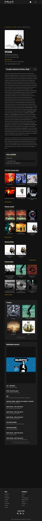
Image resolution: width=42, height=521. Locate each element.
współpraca (24, 503)
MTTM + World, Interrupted (12, 391)
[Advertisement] (21, 14)
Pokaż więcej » (8, 202)
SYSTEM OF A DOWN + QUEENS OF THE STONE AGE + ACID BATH (20, 401)
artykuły (6, 505)
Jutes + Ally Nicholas (10, 385)
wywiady (6, 507)
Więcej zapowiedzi (21, 337)
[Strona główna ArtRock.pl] (9, 2)
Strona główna (8, 27)
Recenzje (14, 27)
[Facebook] (18, 513)
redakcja (23, 494)
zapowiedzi (7, 497)
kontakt (23, 505)
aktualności (7, 494)
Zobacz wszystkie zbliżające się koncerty (21, 442)
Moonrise (13, 334)
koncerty (6, 496)
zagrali (6, 501)
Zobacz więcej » (9, 294)
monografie (7, 503)
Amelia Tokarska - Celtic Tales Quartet (14, 406)
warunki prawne (25, 497)
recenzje (6, 499)
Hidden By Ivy (29, 318)
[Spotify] (20, 513)
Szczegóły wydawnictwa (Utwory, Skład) (17, 69)
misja (23, 496)
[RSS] (23, 513)
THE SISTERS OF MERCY (11, 422)
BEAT (7, 396)
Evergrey (13, 318)
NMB (29, 334)
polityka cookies (25, 499)
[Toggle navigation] (35, 2)
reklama (23, 501)
